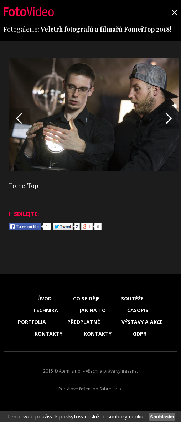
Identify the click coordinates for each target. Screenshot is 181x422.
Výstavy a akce (142, 322)
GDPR (139, 334)
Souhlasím (162, 417)
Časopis (137, 310)
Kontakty (48, 334)
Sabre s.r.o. (110, 389)
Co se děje (86, 298)
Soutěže (132, 298)
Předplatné (83, 322)
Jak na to (92, 310)
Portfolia (32, 322)
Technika (45, 310)
